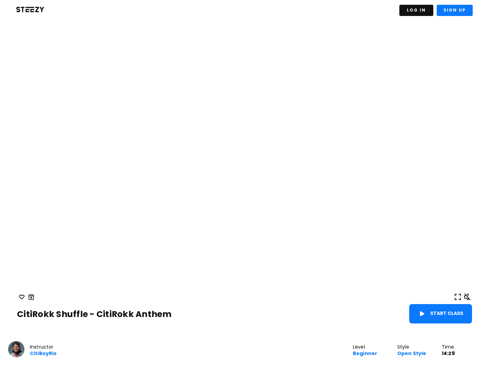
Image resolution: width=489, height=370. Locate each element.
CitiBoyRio (43, 353)
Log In (416, 10)
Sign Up (454, 10)
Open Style (411, 353)
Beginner (365, 353)
